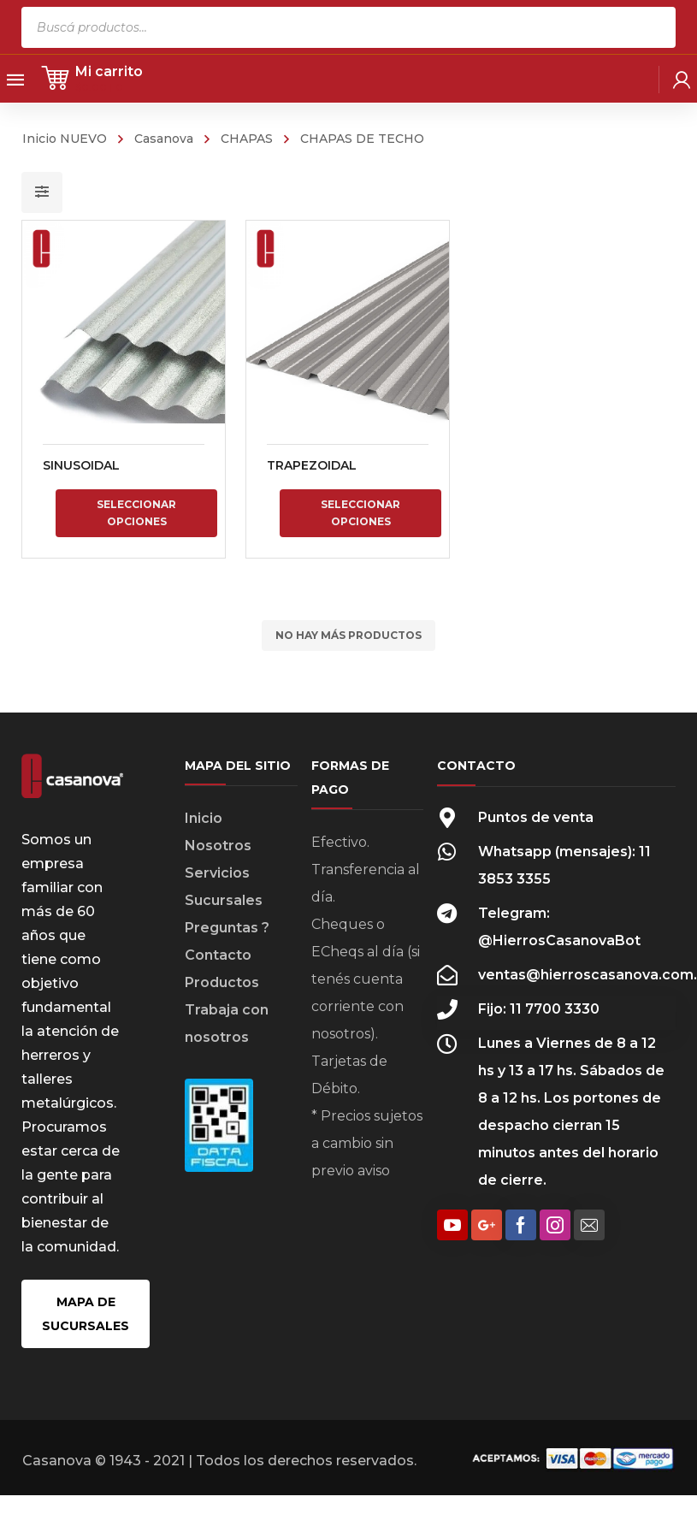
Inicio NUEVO (64, 138)
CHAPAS (247, 138)
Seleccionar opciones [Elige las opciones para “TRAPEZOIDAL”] (359, 513)
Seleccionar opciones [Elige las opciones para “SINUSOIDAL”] (136, 513)
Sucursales (224, 900)
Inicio (203, 818)
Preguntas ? (227, 928)
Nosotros (218, 845)
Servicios (217, 873)
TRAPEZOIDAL (311, 465)
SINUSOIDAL (81, 465)
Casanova (163, 138)
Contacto (218, 955)
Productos (222, 982)
